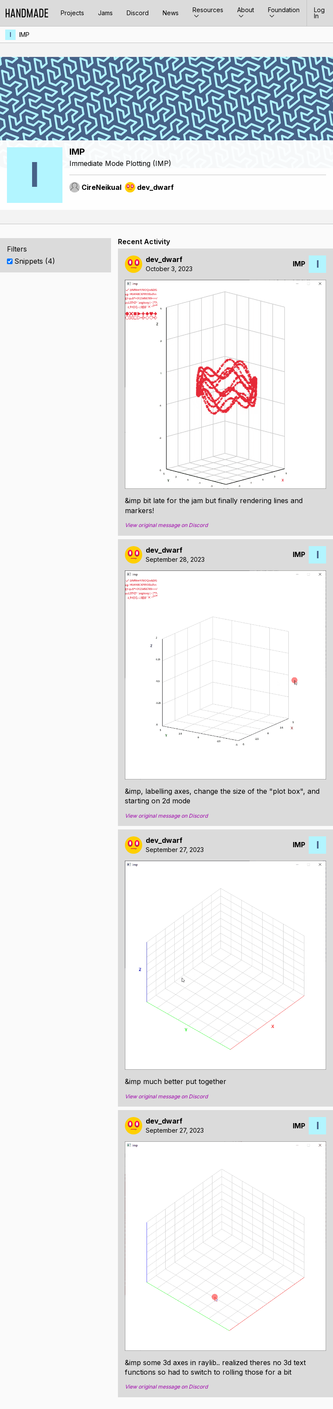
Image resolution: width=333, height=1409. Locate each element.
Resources (208, 12)
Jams (105, 13)
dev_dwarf (164, 259)
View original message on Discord (166, 525)
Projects (72, 13)
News (171, 13)
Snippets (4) (34, 261)
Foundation (284, 12)
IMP (24, 34)
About (245, 12)
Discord (138, 13)
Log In (319, 13)
